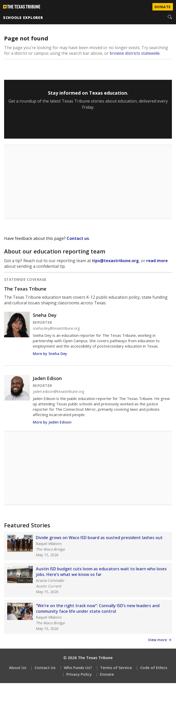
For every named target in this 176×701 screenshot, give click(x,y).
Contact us (78, 238)
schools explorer (23, 17)
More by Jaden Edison (52, 422)
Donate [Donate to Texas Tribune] (162, 6)
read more (157, 260)
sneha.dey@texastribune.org (56, 328)
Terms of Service (116, 667)
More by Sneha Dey (50, 353)
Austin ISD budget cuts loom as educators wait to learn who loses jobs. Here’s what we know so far (101, 571)
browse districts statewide (135, 53)
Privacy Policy (79, 674)
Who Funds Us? (78, 667)
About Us (17, 667)
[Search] (170, 17)
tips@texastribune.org (115, 260)
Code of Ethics (153, 667)
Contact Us (45, 667)
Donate (107, 674)
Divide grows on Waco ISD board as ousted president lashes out (99, 537)
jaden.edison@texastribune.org (58, 391)
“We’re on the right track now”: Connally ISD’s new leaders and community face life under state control (98, 608)
